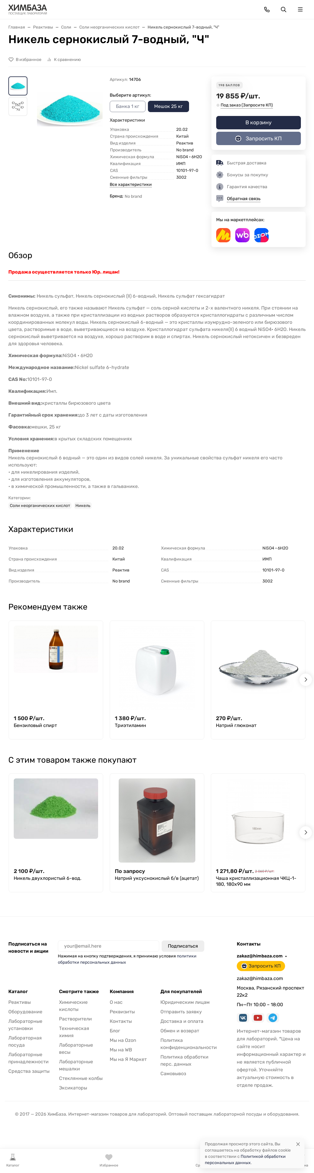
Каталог (18, 991)
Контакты (121, 1021)
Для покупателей (181, 991)
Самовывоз (173, 1073)
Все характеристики (131, 184)
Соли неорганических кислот (40, 505)
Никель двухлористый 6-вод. (47, 878)
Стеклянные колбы (81, 1078)
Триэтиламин (130, 725)
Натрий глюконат (236, 725)
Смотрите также (79, 991)
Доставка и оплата (181, 1021)
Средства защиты (29, 1071)
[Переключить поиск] (284, 9)
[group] (70, 123)
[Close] (298, 1144)
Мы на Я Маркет (128, 1059)
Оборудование (25, 1012)
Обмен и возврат (179, 1031)
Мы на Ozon (123, 1040)
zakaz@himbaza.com (260, 956)
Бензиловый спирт (35, 725)
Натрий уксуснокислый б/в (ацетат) (157, 878)
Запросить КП (258, 138)
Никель (82, 505)
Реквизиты (122, 1012)
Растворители (75, 1019)
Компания (122, 991)
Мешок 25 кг (168, 106)
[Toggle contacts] (267, 9)
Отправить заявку (181, 1012)
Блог (115, 1031)
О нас (116, 1002)
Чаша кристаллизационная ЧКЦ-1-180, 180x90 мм (256, 881)
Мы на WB (121, 1050)
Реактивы (19, 1002)
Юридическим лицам (185, 1002)
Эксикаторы (73, 1088)
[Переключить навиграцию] (300, 9)
